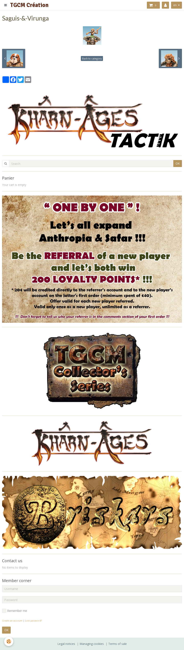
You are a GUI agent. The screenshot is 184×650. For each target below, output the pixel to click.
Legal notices (66, 644)
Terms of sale (117, 644)
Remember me (14, 611)
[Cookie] (8, 641)
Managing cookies (92, 644)
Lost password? (33, 620)
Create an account (12, 620)
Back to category (92, 58)
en (175, 5)
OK (178, 163)
